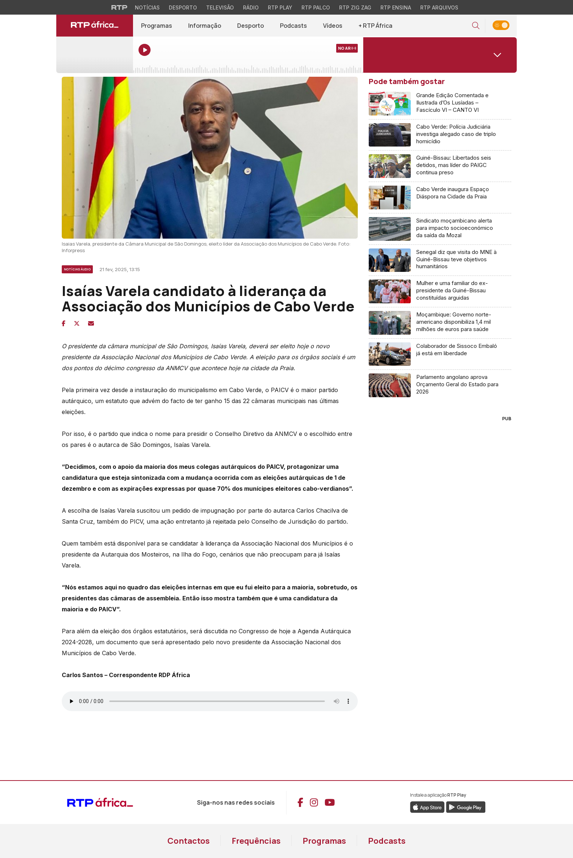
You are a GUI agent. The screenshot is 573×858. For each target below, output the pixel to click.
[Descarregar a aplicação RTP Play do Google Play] (466, 806)
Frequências (256, 840)
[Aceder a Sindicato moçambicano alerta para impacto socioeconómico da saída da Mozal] (440, 229)
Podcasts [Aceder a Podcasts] (293, 26)
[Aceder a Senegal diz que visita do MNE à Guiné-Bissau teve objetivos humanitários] (440, 260)
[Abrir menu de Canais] (440, 55)
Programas (324, 840)
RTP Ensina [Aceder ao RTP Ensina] (395, 7)
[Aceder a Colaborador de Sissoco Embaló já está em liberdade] (440, 354)
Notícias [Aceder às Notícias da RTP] (147, 7)
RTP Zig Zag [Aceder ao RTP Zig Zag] (355, 7)
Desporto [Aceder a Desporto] (250, 26)
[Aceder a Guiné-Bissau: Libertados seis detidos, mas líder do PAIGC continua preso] (440, 166)
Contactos (188, 840)
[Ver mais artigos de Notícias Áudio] (78, 268)
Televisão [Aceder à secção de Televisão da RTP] (220, 7)
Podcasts (387, 840)
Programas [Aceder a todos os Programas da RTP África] (156, 26)
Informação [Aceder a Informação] (204, 26)
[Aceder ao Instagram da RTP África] (314, 802)
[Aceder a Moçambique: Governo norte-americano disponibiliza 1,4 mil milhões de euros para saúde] (440, 323)
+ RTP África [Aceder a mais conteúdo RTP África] (375, 26)
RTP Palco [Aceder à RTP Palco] (315, 7)
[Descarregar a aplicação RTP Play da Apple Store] (427, 806)
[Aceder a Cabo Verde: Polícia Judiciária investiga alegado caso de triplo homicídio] (440, 135)
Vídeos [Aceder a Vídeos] (332, 26)
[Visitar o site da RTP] (119, 7)
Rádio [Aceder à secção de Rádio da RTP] (251, 7)
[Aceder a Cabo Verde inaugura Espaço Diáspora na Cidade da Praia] (440, 197)
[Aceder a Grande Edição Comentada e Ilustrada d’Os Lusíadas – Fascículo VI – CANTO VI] (440, 103)
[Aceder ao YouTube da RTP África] (330, 802)
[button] (475, 26)
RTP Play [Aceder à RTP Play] (280, 7)
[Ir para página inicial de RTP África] (94, 26)
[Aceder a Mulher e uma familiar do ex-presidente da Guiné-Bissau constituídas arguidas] (440, 291)
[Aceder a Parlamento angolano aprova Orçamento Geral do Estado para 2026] (440, 385)
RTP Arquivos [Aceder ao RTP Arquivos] (439, 7)
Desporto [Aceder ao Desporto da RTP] (183, 7)
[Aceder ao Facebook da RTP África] (300, 802)
